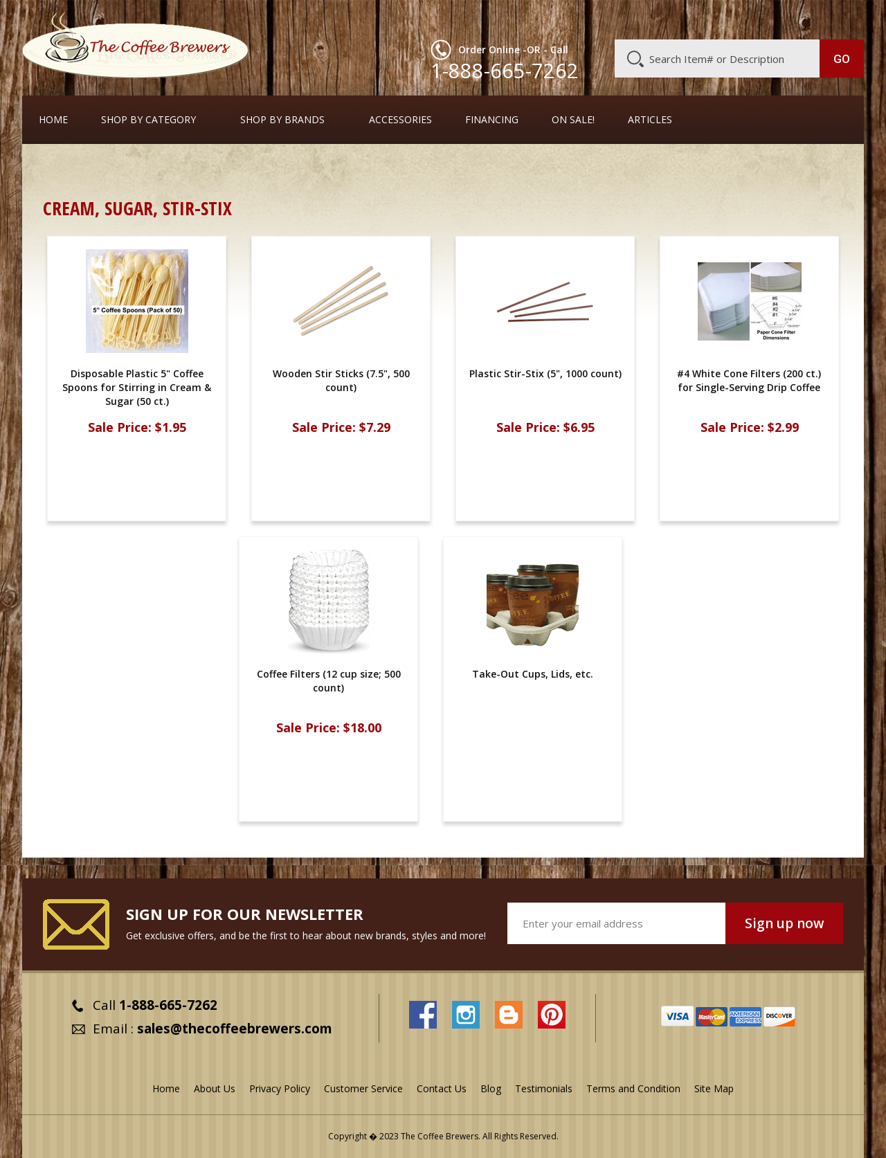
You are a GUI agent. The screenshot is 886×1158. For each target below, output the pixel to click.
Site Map (714, 1088)
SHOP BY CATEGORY (148, 120)
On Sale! (573, 120)
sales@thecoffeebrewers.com (234, 1029)
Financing (491, 120)
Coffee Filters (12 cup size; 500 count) (329, 680)
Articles (650, 120)
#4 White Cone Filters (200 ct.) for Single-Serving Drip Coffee (750, 380)
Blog (746, 19)
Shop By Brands (282, 120)
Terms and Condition (633, 1088)
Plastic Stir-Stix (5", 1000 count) (545, 373)
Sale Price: (120, 427)
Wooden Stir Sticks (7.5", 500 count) (341, 380)
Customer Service (683, 19)
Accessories (400, 120)
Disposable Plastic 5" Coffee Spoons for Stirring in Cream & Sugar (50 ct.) (136, 387)
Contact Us (442, 1088)
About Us (611, 19)
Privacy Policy (279, 1088)
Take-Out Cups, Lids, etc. (146, 169)
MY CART (837, 17)
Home (53, 120)
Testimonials (543, 1088)
